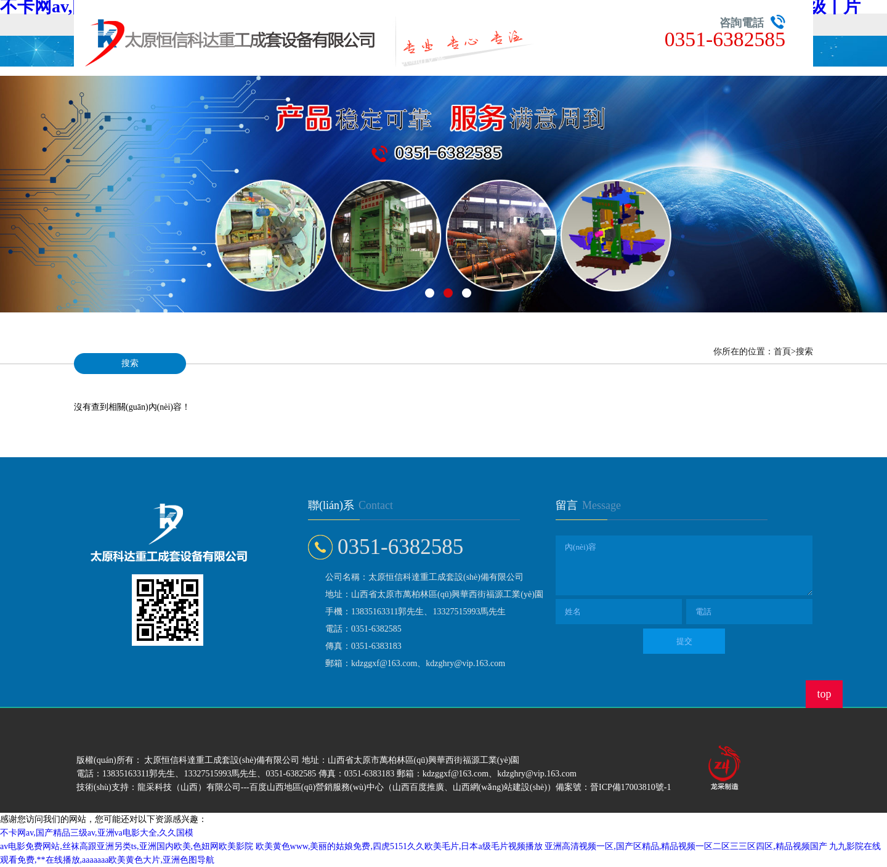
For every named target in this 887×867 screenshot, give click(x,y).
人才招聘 (563, 60)
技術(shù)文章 (416, 60)
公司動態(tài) (342, 60)
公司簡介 (268, 60)
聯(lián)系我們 (637, 60)
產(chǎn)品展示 (194, 60)
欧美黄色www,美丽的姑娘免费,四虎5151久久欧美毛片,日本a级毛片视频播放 (399, 846)
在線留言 (489, 60)
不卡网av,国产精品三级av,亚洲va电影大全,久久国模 (96, 832)
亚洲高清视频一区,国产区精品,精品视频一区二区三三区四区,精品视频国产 (686, 846)
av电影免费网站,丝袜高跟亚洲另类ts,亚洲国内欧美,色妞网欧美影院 (126, 846)
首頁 (120, 60)
